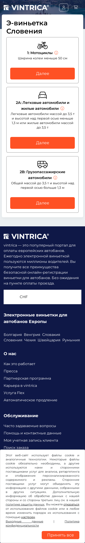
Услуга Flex (14, 393)
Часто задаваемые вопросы (30, 426)
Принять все (60, 535)
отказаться (71, 504)
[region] (42, 539)
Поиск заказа (16, 447)
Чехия (30, 340)
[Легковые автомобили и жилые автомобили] (62, 108)
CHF (24, 297)
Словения (13, 340)
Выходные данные (24, 521)
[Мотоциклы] (55, 53)
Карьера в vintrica (20, 385)
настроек (28, 517)
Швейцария (49, 340)
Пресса (10, 371)
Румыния (71, 340)
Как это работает (19, 364)
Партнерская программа (27, 378)
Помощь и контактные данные (32, 433)
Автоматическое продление (30, 400)
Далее (42, 73)
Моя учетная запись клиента (31, 440)
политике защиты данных (25, 504)
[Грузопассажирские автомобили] (55, 178)
